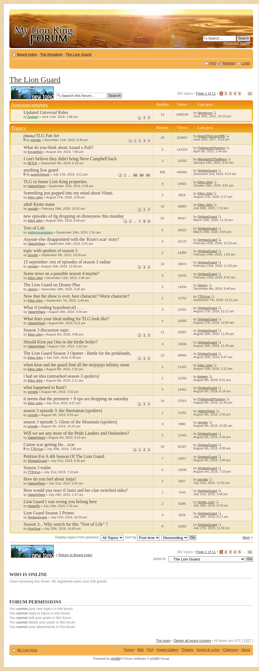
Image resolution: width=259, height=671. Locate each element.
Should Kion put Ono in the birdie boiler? (60, 341)
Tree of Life (34, 228)
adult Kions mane (39, 204)
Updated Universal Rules (46, 112)
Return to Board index (75, 555)
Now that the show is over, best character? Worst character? (76, 296)
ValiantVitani (36, 186)
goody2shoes (40, 174)
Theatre (187, 650)
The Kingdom (51, 55)
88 (135, 175)
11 (250, 93)
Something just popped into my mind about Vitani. (68, 193)
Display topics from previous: (89, 537)
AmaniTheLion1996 (211, 136)
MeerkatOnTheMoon (212, 159)
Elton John (205, 182)
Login (246, 63)
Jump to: (159, 559)
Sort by (142, 537)
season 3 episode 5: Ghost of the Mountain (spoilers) (70, 421)
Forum (129, 650)
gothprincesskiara (40, 232)
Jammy (33, 289)
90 (148, 175)
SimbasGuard (207, 170)
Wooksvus (205, 112)
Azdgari (32, 116)
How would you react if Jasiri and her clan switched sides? (76, 490)
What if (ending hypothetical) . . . (53, 307)
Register (228, 63)
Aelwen (203, 376)
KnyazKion (35, 151)
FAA (150, 650)
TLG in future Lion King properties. (56, 181)
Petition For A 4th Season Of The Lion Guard (64, 456)
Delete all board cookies (192, 641)
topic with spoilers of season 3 (50, 250)
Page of (206, 94)
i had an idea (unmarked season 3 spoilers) (61, 376)
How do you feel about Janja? (50, 479)
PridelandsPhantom (211, 148)
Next (246, 538)
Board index (27, 55)
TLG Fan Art (47, 135)
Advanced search (236, 43)
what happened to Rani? (45, 387)
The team (163, 641)
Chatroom (230, 650)
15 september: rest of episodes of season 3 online (67, 261)
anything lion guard (41, 170)
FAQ (212, 63)
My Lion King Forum (44, 34)
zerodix (36, 140)
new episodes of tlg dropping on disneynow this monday (74, 216)
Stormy (202, 285)
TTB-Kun (204, 296)
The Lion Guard (79, 55)
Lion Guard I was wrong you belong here (60, 501)
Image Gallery (167, 650)
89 (141, 175)
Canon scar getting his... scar (49, 444)
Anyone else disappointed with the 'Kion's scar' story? (71, 239)
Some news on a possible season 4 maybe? (61, 273)
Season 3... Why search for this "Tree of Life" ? (66, 524)
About (245, 650)
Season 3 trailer (37, 467)
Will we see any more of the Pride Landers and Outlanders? (76, 433)
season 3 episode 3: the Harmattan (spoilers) (63, 410)
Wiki (140, 650)
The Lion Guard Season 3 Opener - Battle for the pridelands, (77, 353)
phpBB (115, 658)
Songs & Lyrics (208, 650)
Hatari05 (34, 506)
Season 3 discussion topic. (47, 330)
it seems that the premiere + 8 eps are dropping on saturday (76, 398)
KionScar (34, 528)
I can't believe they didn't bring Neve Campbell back (70, 158)
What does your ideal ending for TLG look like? (66, 318)
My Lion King (27, 650)
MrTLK (32, 163)
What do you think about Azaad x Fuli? (59, 147)
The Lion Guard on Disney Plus (52, 284)
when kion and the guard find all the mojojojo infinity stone (77, 364)
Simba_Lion (206, 502)
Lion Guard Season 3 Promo (49, 512)
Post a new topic (32, 92)
